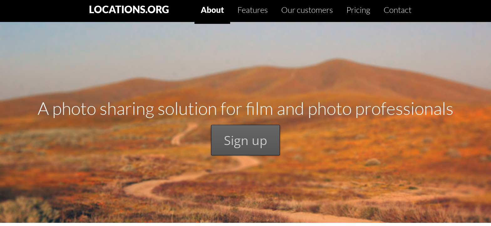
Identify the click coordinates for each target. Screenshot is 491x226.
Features (252, 10)
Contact (397, 10)
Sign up (245, 140)
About (212, 9)
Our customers (307, 10)
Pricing (358, 10)
